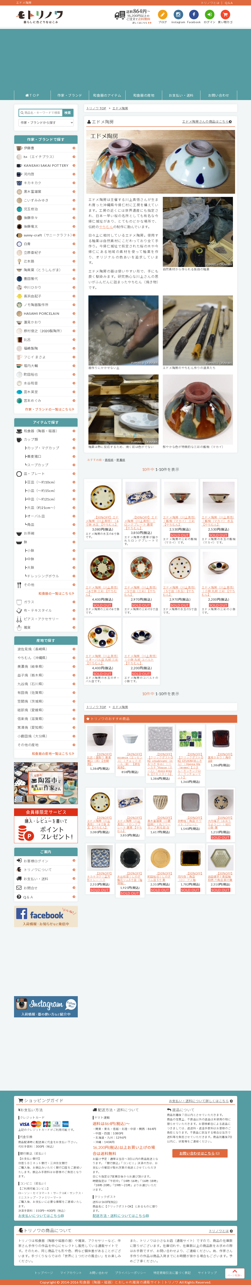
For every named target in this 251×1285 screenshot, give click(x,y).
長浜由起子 (32, 296)
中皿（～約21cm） (42, 499)
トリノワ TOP (96, 108)
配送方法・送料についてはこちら (121, 1216)
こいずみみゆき (36, 200)
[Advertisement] (125, 58)
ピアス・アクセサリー (41, 619)
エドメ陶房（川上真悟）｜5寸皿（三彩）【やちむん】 (140, 591)
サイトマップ (207, 1273)
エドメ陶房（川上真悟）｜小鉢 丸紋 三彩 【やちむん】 (218, 591)
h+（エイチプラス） (40, 157)
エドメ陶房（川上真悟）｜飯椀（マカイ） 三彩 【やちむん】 (179, 520)
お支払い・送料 (181, 95)
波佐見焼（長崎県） (33, 649)
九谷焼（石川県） (31, 684)
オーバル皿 (36, 516)
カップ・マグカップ (43, 448)
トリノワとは (210, 3)
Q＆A (229, 3)
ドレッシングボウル (43, 576)
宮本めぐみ (32, 400)
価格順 (109, 460)
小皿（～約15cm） (42, 491)
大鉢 (30, 567)
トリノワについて (38, 870)
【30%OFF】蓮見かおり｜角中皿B (220, 758)
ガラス (29, 602)
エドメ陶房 (120, 108)
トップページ (43, 1273)
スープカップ (37, 465)
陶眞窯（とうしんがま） (43, 270)
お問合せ (27, 887)
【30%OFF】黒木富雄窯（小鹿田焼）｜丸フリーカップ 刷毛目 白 (159, 822)
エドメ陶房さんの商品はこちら (205, 121)
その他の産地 (28, 745)
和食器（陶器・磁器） (41, 431)
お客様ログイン (32, 860)
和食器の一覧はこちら (56, 593)
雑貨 (27, 627)
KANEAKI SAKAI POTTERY (46, 165)
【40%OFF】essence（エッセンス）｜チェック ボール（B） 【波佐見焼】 (130, 761)
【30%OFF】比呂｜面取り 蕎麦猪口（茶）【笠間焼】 (99, 759)
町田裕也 (31, 374)
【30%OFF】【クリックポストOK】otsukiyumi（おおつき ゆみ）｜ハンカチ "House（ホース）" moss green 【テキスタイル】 (160, 764)
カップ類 (31, 439)
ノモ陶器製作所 (36, 305)
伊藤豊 (29, 148)
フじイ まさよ (35, 357)
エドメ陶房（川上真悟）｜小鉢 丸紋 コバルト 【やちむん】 (140, 659)
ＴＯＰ (32, 95)
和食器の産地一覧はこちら (53, 753)
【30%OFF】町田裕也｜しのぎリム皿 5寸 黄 (159, 877)
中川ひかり (32, 287)
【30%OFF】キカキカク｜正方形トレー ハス (99, 877)
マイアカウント (71, 1273)
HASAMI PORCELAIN (42, 313)
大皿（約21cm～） (42, 508)
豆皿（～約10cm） (42, 482)
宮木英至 (31, 392)
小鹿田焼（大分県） (33, 736)
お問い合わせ (218, 95)
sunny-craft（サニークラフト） (49, 235)
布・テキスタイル (38, 610)
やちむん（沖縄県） (33, 658)
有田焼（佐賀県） (31, 693)
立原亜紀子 (32, 252)
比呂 (27, 339)
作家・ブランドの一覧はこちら (49, 409)
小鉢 (30, 550)
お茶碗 (29, 533)
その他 (29, 585)
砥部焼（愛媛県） (31, 710)
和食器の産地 (144, 95)
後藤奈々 (31, 218)
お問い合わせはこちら (199, 1153)
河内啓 (29, 174)
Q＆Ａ (25, 896)
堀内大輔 (31, 366)
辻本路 (29, 261)
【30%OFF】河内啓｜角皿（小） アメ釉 (190, 877)
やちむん (106, 227)
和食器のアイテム (107, 95)
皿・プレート (34, 474)
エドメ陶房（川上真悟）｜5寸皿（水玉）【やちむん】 (179, 591)
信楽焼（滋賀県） (31, 719)
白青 (27, 244)
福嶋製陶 (31, 348)
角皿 (30, 524)
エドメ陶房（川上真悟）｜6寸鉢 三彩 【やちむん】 (102, 591)
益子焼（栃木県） (31, 675)
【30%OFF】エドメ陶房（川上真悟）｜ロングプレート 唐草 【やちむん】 (141, 522)
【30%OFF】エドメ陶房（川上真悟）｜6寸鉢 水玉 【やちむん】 (102, 520)
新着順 (120, 460)
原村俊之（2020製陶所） (44, 331)
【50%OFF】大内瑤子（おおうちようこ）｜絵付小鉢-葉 (220, 822)
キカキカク (32, 183)
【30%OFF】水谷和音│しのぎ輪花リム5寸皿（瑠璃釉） (129, 878)
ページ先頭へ (234, 1272)
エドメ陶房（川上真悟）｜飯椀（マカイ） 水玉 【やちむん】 (218, 520)
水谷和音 (31, 383)
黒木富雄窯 (32, 191)
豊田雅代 (31, 279)
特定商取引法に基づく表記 (172, 1273)
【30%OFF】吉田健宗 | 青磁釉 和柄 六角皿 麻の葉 (220, 877)
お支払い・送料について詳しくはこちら (199, 1101)
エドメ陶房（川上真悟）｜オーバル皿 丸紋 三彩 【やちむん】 (102, 659)
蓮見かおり (32, 322)
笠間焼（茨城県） (31, 701)
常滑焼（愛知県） (31, 727)
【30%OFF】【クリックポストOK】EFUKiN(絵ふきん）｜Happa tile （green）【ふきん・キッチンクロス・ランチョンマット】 (190, 766)
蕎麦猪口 (34, 456)
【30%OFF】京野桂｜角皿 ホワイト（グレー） (190, 821)
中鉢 (30, 559)
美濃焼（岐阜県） (31, 666)
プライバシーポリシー (130, 1273)
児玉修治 (31, 209)
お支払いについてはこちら (41, 1216)
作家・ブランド (69, 95)
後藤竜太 (31, 226)
